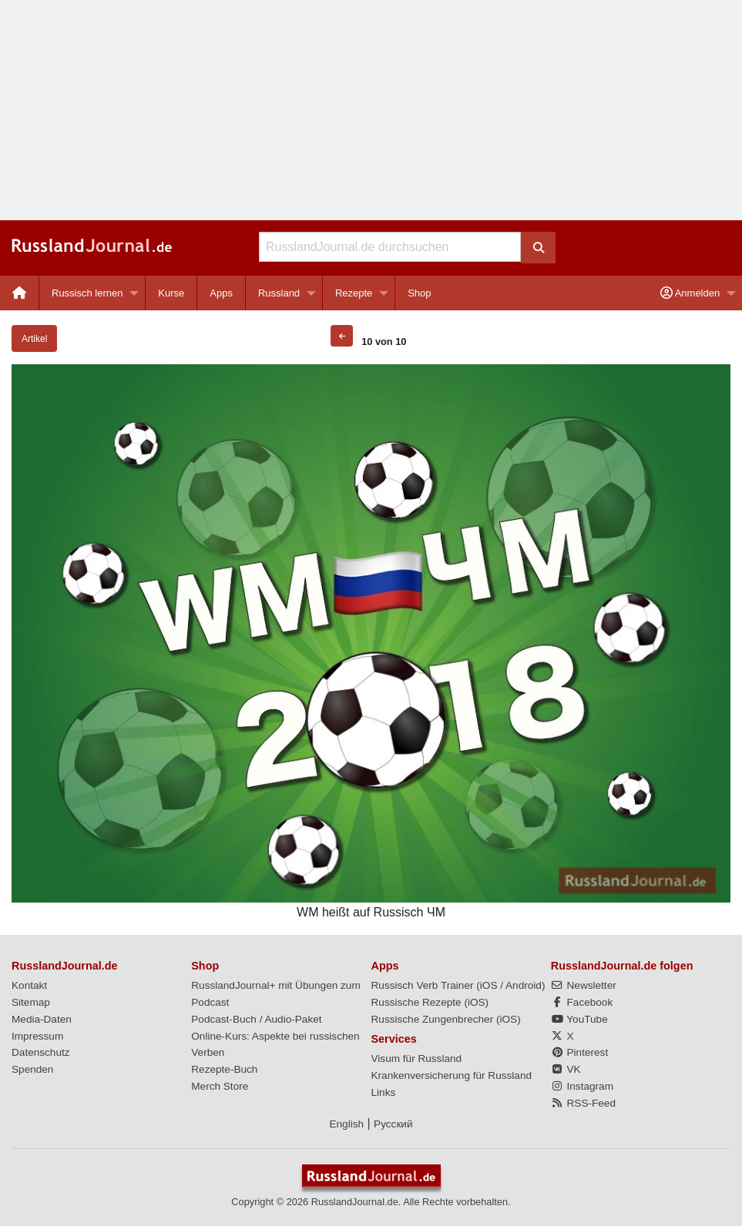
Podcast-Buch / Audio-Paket (256, 1019)
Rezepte (353, 293)
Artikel (34, 338)
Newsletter (583, 985)
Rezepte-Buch (224, 1069)
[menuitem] (19, 293)
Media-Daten (42, 1019)
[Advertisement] (371, 110)
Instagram (582, 1086)
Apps (221, 293)
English (346, 1124)
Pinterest (579, 1052)
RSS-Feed (583, 1103)
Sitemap (31, 1002)
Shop (419, 293)
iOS (489, 985)
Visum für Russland (416, 1058)
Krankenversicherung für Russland (451, 1075)
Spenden (32, 1069)
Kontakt (29, 985)
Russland (279, 293)
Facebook (582, 1002)
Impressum (37, 1036)
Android (523, 985)
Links (383, 1092)
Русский (393, 1124)
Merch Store (219, 1086)
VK (566, 1069)
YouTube (579, 1019)
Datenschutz (41, 1052)
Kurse (171, 293)
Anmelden (690, 293)
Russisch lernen (87, 293)
